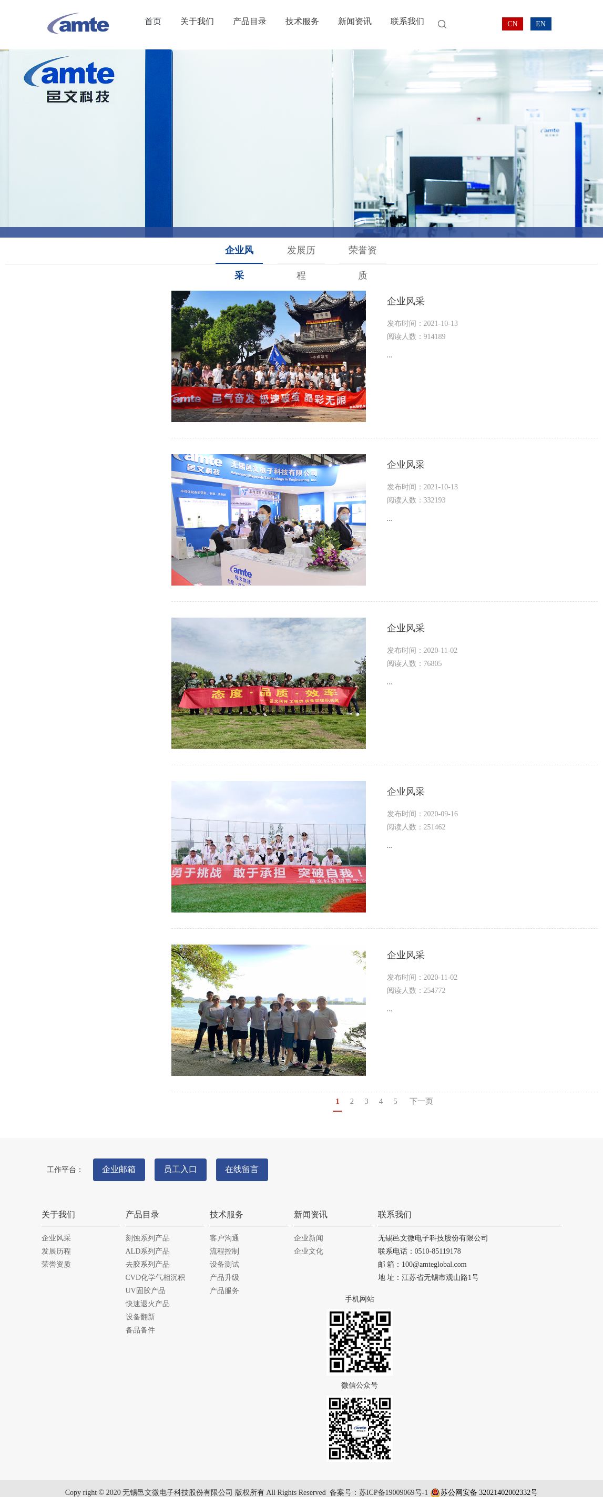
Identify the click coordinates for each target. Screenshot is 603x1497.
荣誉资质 (364, 250)
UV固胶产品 (146, 1281)
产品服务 (224, 1281)
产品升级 (224, 1268)
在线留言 (265, 1164)
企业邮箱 (123, 1164)
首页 (152, 24)
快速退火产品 (148, 1294)
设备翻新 (140, 1307)
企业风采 (240, 250)
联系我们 (397, 24)
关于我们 (195, 24)
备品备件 (140, 1321)
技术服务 (296, 24)
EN (541, 24)
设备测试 (224, 1255)
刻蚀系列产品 (148, 1229)
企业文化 (308, 1242)
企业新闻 (308, 1229)
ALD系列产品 (148, 1242)
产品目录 (245, 24)
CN (512, 24)
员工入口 (194, 1164)
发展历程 (302, 250)
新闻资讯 (346, 24)
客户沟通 (224, 1229)
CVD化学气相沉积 (156, 1268)
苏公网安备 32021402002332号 (484, 1484)
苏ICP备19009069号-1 (393, 1484)
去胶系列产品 (148, 1255)
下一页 (421, 1101)
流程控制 (224, 1242)
